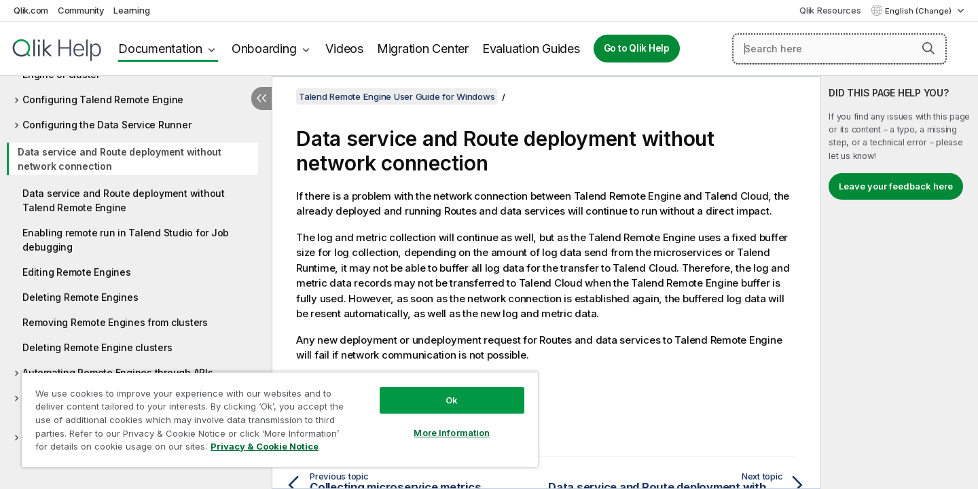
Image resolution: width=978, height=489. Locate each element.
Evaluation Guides (531, 48)
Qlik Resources (830, 10)
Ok (452, 400)
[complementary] (899, 282)
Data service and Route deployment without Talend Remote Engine (123, 200)
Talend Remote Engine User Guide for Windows (396, 96)
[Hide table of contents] (261, 98)
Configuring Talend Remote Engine (102, 99)
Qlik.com (31, 10)
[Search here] (839, 49)
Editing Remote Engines (76, 272)
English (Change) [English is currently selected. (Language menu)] (919, 11)
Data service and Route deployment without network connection (119, 159)
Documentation (160, 48)
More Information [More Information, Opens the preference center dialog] (452, 432)
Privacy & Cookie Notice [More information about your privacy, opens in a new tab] (265, 446)
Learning (131, 10)
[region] (280, 419)
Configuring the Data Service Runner (106, 124)
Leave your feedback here (896, 186)
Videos (344, 48)
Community (81, 10)
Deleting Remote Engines (80, 297)
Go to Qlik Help (637, 48)
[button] (928, 48)
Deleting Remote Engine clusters (97, 347)
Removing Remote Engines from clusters (115, 322)
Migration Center (423, 48)
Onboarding (264, 48)
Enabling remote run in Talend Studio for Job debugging (125, 240)
